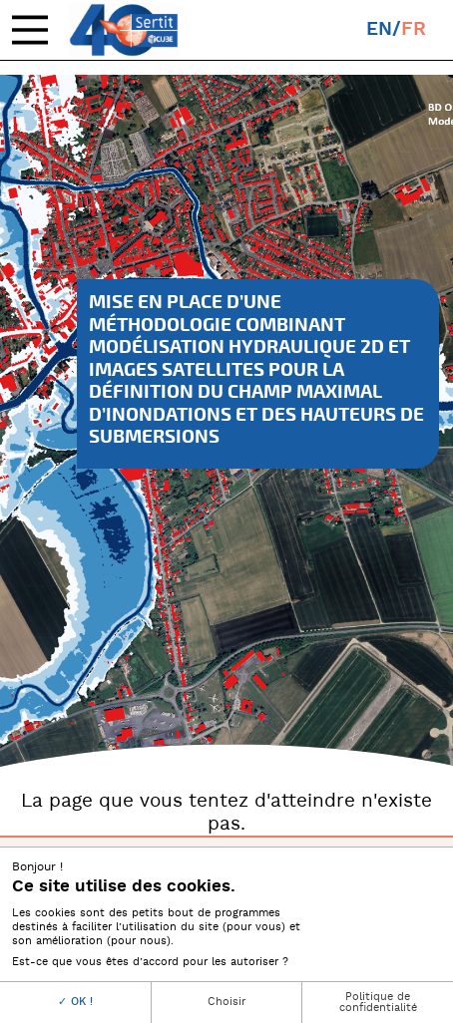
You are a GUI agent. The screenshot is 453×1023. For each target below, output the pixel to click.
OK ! (75, 1001)
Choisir (226, 1001)
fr (413, 29)
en (379, 29)
